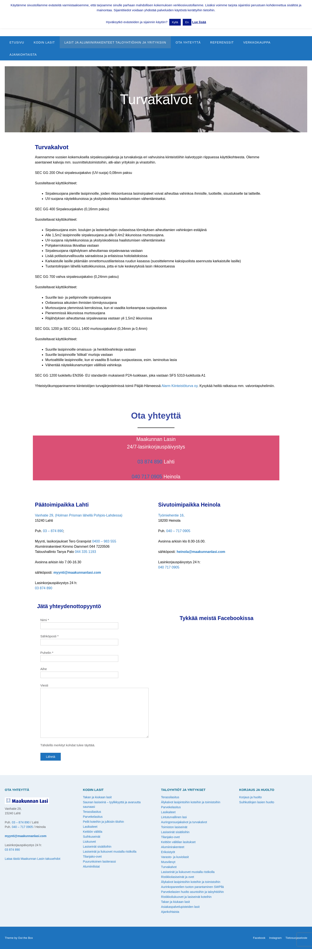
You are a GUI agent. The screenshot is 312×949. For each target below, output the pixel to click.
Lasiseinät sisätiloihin (97, 846)
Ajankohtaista (23, 54)
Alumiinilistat (91, 866)
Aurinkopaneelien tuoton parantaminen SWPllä (192, 887)
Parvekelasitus (92, 816)
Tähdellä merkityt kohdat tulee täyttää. (67, 745)
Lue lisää (199, 22)
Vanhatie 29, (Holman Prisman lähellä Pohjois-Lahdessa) (78, 515)
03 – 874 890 (53, 531)
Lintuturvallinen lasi (174, 817)
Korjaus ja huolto (250, 797)
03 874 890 (150, 462)
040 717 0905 (147, 476)
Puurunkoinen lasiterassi (99, 861)
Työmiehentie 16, (171, 515)
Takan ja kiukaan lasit (97, 797)
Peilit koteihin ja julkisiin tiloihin (103, 821)
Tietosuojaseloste (296, 937)
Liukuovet (89, 841)
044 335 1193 (85, 552)
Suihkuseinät (91, 836)
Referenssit (222, 42)
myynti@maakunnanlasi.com (77, 572)
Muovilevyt (168, 862)
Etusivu (17, 42)
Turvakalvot (169, 867)
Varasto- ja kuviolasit (175, 857)
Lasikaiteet (90, 826)
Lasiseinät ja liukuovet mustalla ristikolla (109, 851)
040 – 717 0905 (178, 531)
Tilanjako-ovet (92, 856)
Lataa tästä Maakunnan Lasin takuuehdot (32, 858)
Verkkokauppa (256, 42)
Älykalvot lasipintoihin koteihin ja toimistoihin (190, 802)
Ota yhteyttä (188, 42)
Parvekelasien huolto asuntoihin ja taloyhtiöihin (192, 892)
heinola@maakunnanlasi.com (201, 552)
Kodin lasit (44, 42)
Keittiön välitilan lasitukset (178, 842)
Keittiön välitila (92, 831)
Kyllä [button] (175, 22)
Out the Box (25, 937)
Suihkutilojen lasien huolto (256, 802)
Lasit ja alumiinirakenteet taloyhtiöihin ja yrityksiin (115, 42)
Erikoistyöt (168, 852)
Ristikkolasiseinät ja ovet (177, 877)
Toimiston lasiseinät (174, 827)
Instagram (275, 937)
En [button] (187, 22)
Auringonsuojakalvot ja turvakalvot (184, 822)
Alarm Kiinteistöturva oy (180, 386)
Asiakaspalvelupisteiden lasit (180, 907)
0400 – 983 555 (104, 541)
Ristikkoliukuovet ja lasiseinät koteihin (186, 897)
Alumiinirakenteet (172, 847)
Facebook (259, 937)
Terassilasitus (92, 811)
